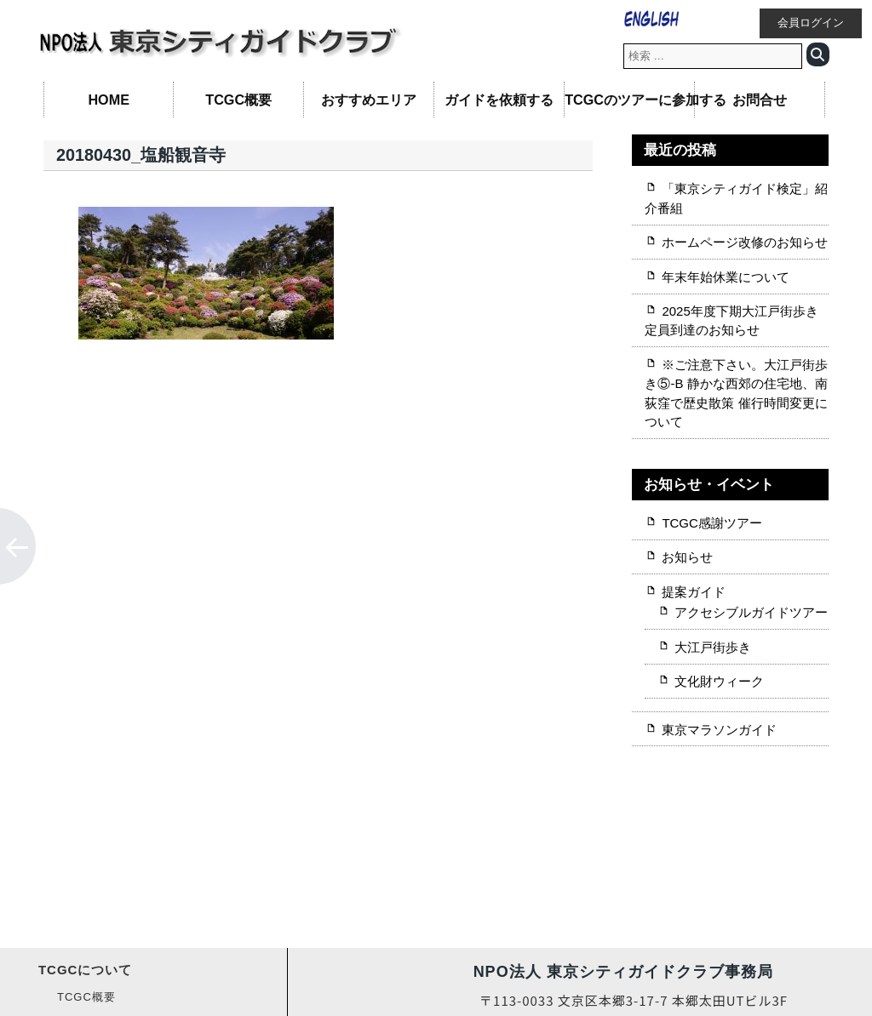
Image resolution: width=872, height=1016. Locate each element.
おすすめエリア (368, 99)
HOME (108, 99)
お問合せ (759, 99)
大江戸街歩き (712, 647)
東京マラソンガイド (719, 729)
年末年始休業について (725, 277)
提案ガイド (694, 592)
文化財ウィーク (719, 681)
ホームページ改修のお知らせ (745, 242)
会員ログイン (810, 23)
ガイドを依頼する (499, 99)
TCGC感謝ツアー (711, 523)
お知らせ (687, 557)
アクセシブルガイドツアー (751, 612)
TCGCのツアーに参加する (629, 99)
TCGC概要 (238, 99)
